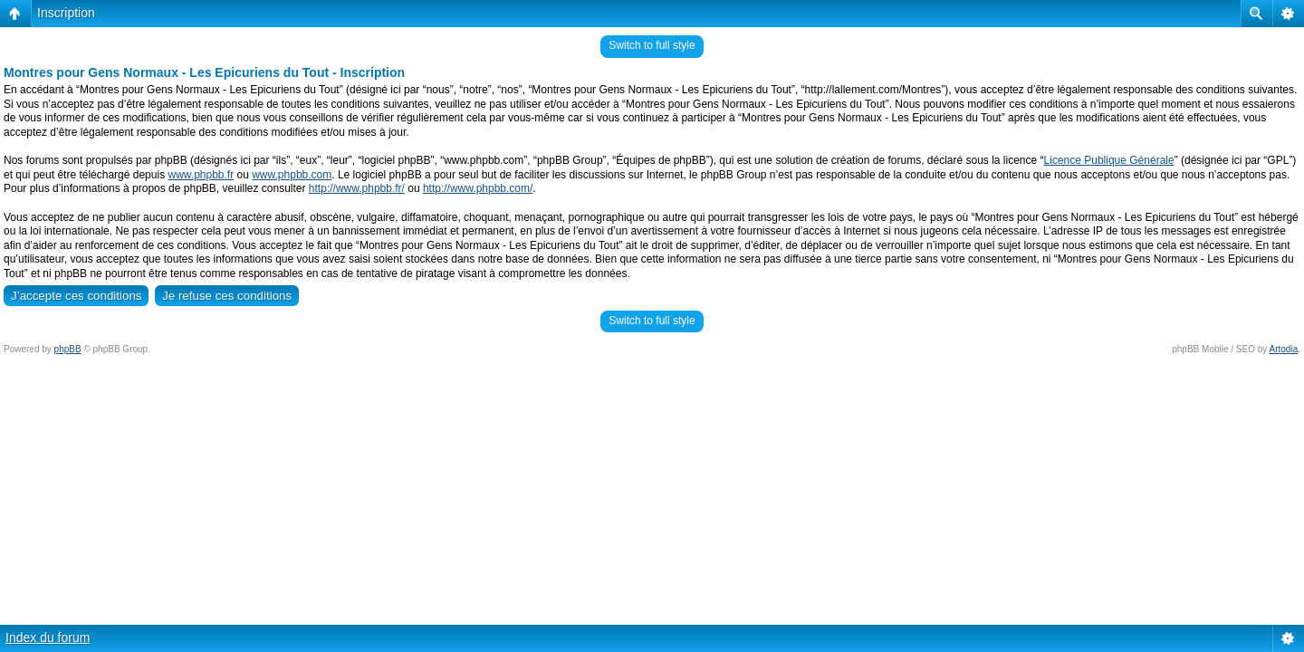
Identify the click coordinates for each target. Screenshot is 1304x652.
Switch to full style (652, 45)
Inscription (66, 12)
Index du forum (47, 637)
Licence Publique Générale (1109, 160)
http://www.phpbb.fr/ (357, 188)
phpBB (68, 349)
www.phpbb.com (291, 174)
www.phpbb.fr (201, 174)
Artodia (1284, 349)
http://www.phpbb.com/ (477, 188)
